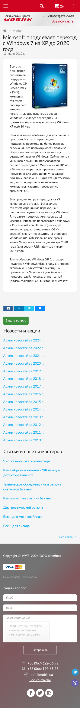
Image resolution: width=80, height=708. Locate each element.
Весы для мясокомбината (23, 517)
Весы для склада (16, 526)
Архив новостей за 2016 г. (23, 394)
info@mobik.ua (38, 674)
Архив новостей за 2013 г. (23, 417)
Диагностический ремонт (23, 507)
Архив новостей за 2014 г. (23, 409)
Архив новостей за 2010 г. (23, 440)
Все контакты (62, 21)
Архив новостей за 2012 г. (23, 425)
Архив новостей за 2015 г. (23, 402)
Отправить (40, 650)
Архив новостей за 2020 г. (23, 363)
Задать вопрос (16, 320)
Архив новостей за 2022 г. (23, 348)
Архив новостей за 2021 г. (23, 356)
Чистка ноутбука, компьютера (27, 461)
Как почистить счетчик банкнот (28, 498)
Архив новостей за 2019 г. (23, 371)
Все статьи (68, 537)
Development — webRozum (20, 577)
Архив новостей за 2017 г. (23, 386)
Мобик (17, 30)
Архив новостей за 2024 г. (23, 340)
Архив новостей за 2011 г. (23, 432)
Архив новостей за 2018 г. (23, 378)
